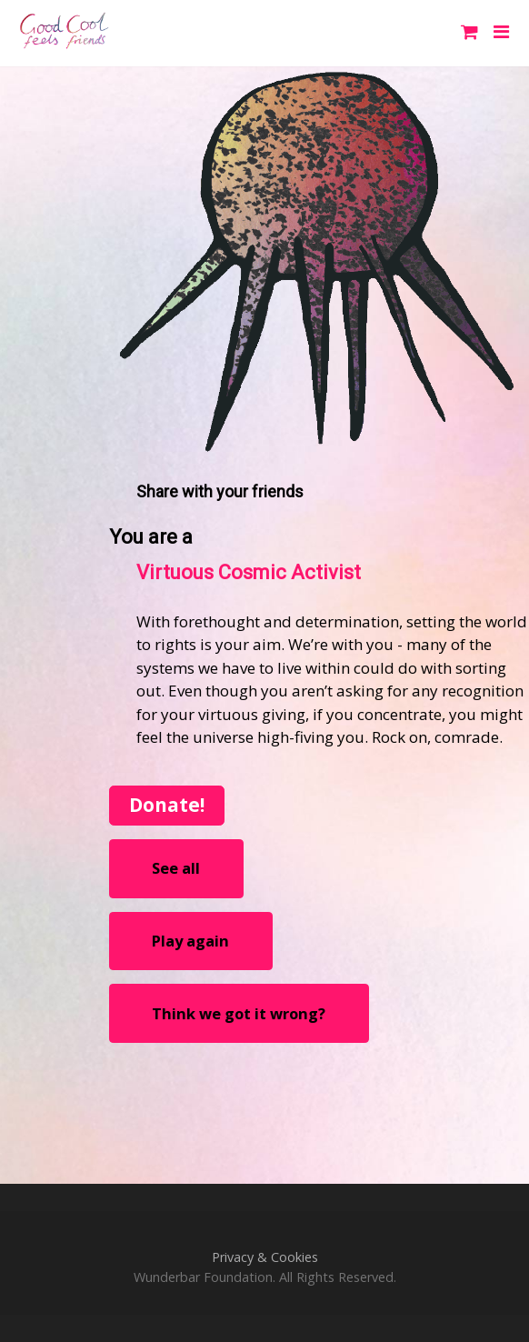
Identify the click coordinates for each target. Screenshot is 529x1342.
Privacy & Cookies (265, 1257)
